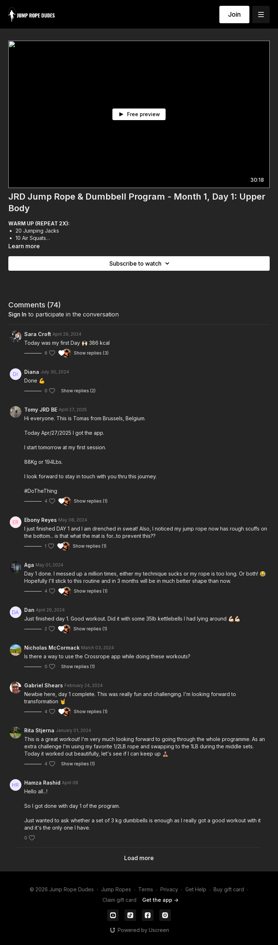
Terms (145, 889)
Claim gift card (119, 900)
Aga (29, 565)
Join (234, 14)
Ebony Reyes (40, 520)
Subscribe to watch (140, 263)
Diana (31, 372)
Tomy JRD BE (40, 409)
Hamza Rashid (42, 783)
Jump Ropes (116, 889)
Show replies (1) (91, 501)
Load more (139, 858)
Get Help (195, 889)
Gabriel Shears (43, 685)
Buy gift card (229, 889)
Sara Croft (37, 334)
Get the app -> (160, 900)
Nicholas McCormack (52, 648)
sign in (17, 314)
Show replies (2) (78, 390)
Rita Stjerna (39, 730)
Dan (29, 610)
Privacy (169, 889)
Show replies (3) (91, 353)
